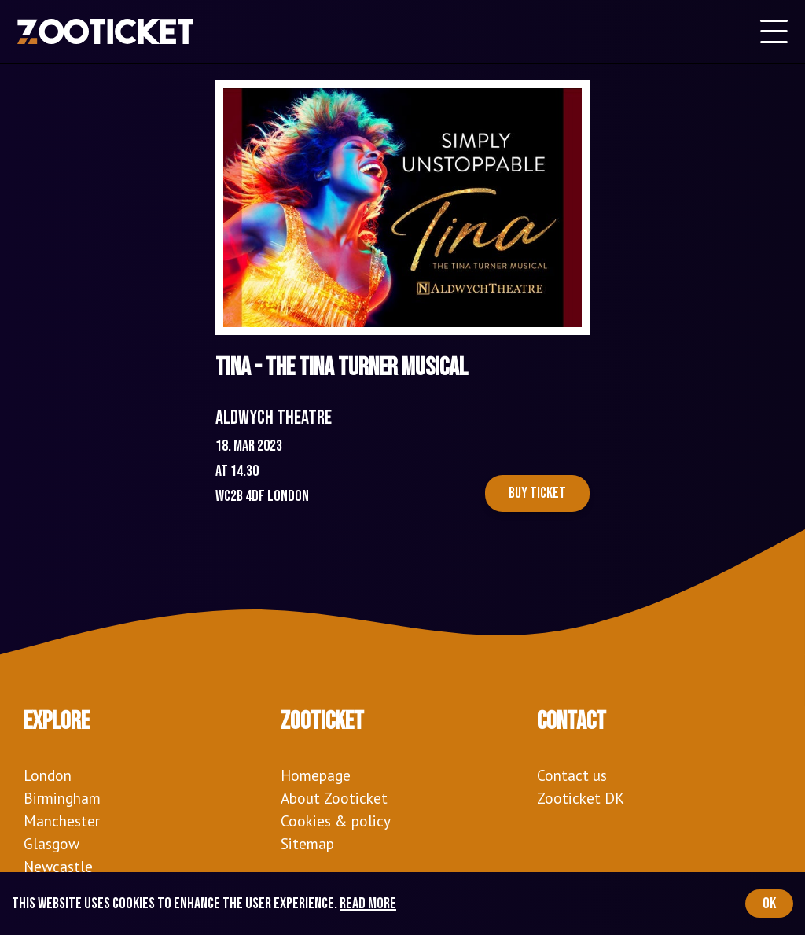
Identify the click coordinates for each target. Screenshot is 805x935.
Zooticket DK (580, 798)
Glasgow (51, 843)
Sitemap (307, 843)
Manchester (62, 820)
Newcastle (58, 866)
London (48, 775)
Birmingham (62, 798)
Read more (368, 903)
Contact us (572, 775)
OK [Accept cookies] (769, 903)
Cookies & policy (336, 820)
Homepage (316, 775)
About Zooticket (334, 798)
